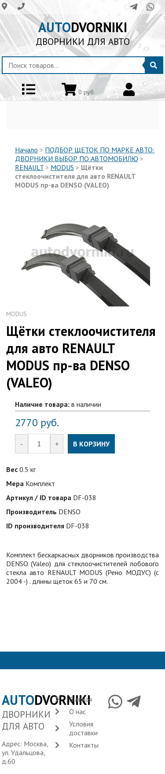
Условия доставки (83, 728)
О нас (77, 711)
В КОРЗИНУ (91, 443)
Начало (26, 149)
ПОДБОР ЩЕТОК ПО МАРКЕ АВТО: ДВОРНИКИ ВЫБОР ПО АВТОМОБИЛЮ (84, 154)
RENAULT (29, 167)
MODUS (62, 167)
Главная (80, 699)
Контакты (84, 745)
